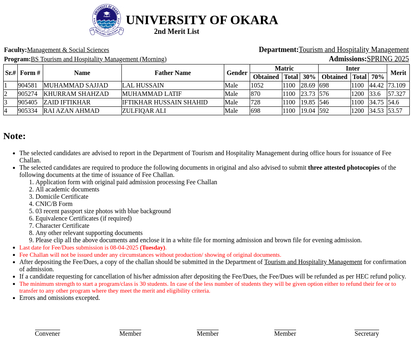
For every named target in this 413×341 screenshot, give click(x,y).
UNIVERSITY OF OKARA (202, 19)
